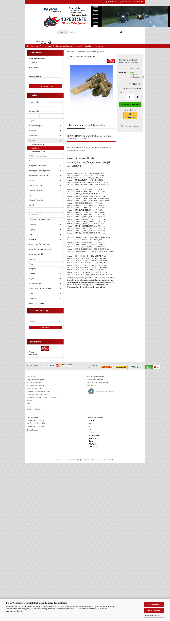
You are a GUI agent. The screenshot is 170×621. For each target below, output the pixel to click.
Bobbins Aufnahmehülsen (38, 156)
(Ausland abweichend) (137, 77)
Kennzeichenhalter (35, 215)
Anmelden (45, 327)
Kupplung (32, 230)
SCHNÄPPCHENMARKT (37, 303)
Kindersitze (32, 225)
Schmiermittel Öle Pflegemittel (39, 244)
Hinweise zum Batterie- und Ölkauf (68, 46)
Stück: (121, 92)
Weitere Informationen (153, 616)
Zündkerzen (33, 298)
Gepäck (31, 205)
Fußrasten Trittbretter (36, 200)
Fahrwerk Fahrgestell (36, 190)
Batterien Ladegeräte (36, 126)
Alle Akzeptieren (153, 604)
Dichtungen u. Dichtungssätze (39, 171)
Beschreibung (76, 125)
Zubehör (31, 293)
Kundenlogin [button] (125, 2)
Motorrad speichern (45, 86)
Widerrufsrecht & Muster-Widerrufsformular (42, 397)
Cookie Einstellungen (34, 409)
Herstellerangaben (95, 125)
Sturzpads (32, 269)
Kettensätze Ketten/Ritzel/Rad (39, 220)
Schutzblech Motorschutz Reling (40, 249)
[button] (111, 2)
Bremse (31, 161)
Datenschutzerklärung (14, 611)
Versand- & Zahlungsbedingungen (38, 391)
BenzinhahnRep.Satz (38, 152)
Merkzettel (138, 2)
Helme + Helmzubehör (36, 210)
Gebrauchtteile (34, 111)
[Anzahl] (130, 97)
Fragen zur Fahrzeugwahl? (41, 46)
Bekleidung (32, 131)
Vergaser (32, 278)
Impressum (98, 46)
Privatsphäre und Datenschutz (37, 394)
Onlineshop (61, 460)
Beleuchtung (33, 135)
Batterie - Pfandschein (34, 383)
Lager (31, 234)
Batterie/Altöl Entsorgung (35, 386)
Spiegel (31, 264)
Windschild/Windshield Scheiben (40, 288)
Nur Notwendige (154, 610)
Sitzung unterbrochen (34, 388)
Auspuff (31, 121)
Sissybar (32, 259)
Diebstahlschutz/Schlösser (38, 176)
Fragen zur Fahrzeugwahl (35, 380)
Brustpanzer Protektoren (37, 166)
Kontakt (88, 46)
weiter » (71, 57)
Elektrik (31, 180)
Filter (30, 195)
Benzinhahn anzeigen (38, 145)
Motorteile (32, 239)
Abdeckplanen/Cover (36, 116)
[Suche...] (62, 32)
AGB (28, 403)
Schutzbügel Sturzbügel (37, 254)
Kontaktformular (32, 430)
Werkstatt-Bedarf (35, 283)
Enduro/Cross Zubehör (36, 185)
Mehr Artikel (33, 354)
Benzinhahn (33, 140)
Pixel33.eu (104, 460)
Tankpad (32, 274)
